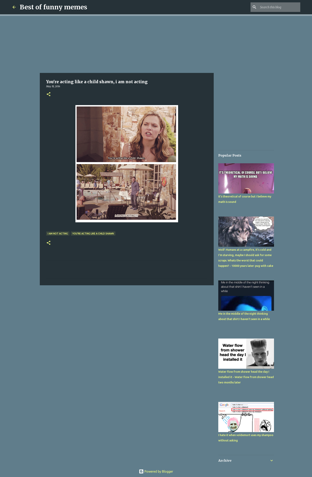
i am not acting (58, 233)
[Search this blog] (279, 7)
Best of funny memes (53, 7)
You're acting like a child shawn (93, 233)
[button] (48, 94)
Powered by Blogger (156, 471)
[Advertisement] (126, 44)
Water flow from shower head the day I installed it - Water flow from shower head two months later (246, 377)
